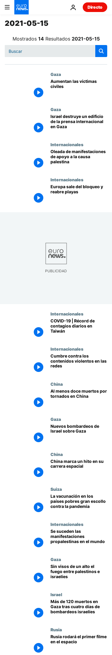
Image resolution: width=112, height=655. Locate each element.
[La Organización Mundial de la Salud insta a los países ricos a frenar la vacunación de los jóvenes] (78, 504)
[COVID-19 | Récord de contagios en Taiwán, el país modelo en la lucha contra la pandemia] (78, 328)
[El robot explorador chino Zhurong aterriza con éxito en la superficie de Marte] (78, 469)
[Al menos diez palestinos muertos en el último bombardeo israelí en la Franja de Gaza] (78, 574)
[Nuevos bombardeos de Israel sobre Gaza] (78, 434)
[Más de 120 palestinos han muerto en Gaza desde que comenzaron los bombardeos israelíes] (78, 609)
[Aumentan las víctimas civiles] (78, 89)
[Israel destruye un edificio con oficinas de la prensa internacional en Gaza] (78, 124)
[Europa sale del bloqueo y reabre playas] (78, 194)
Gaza (55, 74)
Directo (95, 7)
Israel (56, 594)
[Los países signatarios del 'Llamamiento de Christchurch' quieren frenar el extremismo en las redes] (78, 364)
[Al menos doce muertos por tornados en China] (78, 399)
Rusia (56, 629)
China (56, 384)
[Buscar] (56, 51)
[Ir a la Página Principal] (21, 7)
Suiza (56, 489)
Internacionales (66, 144)
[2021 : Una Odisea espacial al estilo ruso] (78, 644)
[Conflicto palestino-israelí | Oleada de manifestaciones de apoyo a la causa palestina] (78, 159)
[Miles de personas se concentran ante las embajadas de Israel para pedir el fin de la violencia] (78, 539)
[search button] (101, 51)
